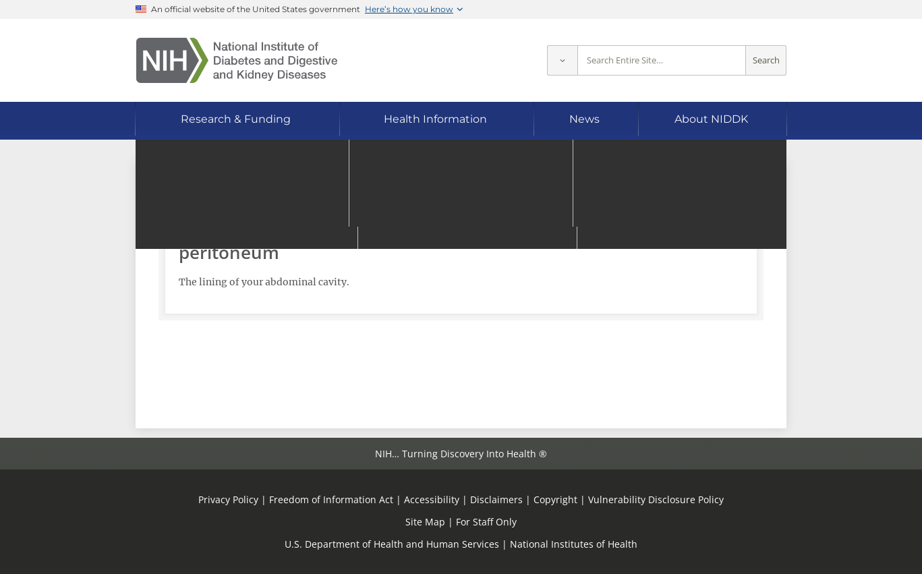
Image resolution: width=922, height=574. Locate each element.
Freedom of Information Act (331, 499)
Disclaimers (496, 499)
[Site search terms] (661, 60)
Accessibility (431, 499)
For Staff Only (486, 521)
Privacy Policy (228, 499)
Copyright (555, 499)
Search (766, 60)
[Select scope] (562, 60)
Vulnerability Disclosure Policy (656, 499)
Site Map (425, 521)
